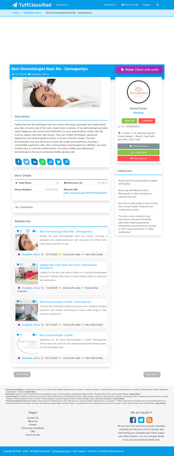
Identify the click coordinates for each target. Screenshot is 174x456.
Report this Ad (139, 158)
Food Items (99, 396)
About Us (33, 421)
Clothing (141, 396)
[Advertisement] (87, 40)
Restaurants (56, 401)
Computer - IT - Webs (114, 401)
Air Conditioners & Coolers (32, 389)
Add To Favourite (138, 146)
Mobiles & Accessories (66, 389)
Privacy (33, 424)
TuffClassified (32, 5)
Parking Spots (77, 394)
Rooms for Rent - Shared (91, 394)
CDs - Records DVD (50, 389)
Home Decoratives (20, 399)
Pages (147, 4)
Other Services (149, 403)
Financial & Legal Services (155, 401)
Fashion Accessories (153, 396)
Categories (63, 4)
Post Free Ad (130, 4)
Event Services (140, 401)
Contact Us (33, 417)
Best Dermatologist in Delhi (56, 335)
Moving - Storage (50, 403)
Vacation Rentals (122, 394)
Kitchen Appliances (161, 389)
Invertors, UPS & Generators (143, 389)
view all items (30, 392)
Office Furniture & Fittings (79, 399)
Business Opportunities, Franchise (98, 403)
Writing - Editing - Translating (73, 403)
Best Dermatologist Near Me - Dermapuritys (49, 69)
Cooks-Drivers (128, 401)
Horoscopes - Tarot (119, 403)
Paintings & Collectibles (72, 396)
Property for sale (20, 394)
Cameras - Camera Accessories (105, 389)
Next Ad (151, 374)
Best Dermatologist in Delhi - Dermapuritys (65, 301)
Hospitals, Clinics (31, 254)
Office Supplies (88, 396)
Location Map (139, 152)
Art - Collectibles (23, 396)
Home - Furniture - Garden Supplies (41, 399)
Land (54, 394)
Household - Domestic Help (33, 403)
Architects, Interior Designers (40, 401)
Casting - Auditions (86, 401)
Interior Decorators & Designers (101, 399)
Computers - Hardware (83, 389)
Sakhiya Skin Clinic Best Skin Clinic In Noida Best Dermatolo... (68, 266)
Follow (129, 121)
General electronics (125, 389)
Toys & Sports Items (130, 396)
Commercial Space (64, 394)
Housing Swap (45, 394)
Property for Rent (33, 394)
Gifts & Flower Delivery (14, 403)
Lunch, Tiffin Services (70, 401)
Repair (59, 403)
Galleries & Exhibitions (55, 396)
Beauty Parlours (100, 401)
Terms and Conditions (32, 428)
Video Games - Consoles (15, 392)
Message (147, 121)
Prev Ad (22, 374)
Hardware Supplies (62, 399)
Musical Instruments (37, 396)
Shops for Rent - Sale (108, 394)
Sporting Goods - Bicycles (113, 396)
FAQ (33, 431)
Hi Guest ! (110, 4)
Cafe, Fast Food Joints (135, 403)
